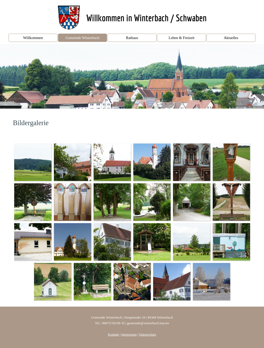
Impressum (129, 334)
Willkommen (33, 38)
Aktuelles (231, 38)
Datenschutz (147, 334)
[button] (33, 162)
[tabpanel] (132, 123)
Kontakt (113, 334)
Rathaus (132, 38)
